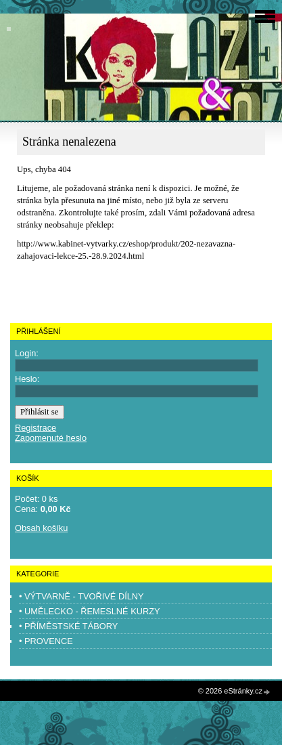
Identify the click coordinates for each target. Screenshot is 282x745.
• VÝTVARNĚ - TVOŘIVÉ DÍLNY (81, 596)
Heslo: (27, 379)
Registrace (35, 428)
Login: (27, 353)
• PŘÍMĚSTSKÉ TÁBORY (68, 626)
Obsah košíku (41, 528)
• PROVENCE (46, 641)
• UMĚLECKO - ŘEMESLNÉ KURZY (89, 611)
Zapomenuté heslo (51, 438)
